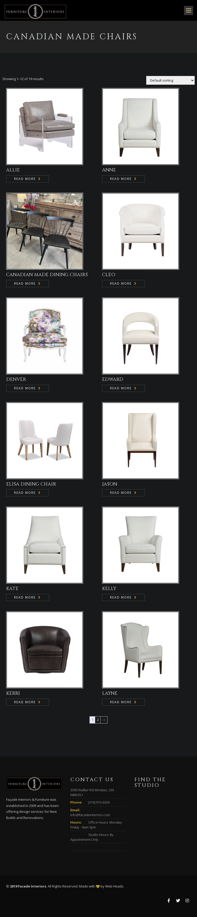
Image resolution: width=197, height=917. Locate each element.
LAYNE (109, 693)
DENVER (16, 379)
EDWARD (112, 379)
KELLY (109, 588)
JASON (109, 484)
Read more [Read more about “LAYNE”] (121, 702)
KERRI (13, 693)
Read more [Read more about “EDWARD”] (121, 388)
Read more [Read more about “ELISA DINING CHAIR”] (25, 492)
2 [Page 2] (98, 719)
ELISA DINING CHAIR (31, 484)
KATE (12, 588)
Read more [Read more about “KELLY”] (121, 597)
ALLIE (13, 170)
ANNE (109, 170)
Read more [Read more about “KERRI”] (25, 702)
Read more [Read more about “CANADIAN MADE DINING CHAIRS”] (25, 283)
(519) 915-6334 (99, 802)
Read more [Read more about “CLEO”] (121, 283)
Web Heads (114, 886)
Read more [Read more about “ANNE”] (121, 179)
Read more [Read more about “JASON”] (121, 492)
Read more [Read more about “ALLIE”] (25, 179)
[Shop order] (170, 80)
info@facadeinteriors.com (90, 815)
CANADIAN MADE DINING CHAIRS (47, 275)
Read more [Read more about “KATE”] (25, 597)
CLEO (108, 275)
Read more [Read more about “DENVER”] (25, 388)
